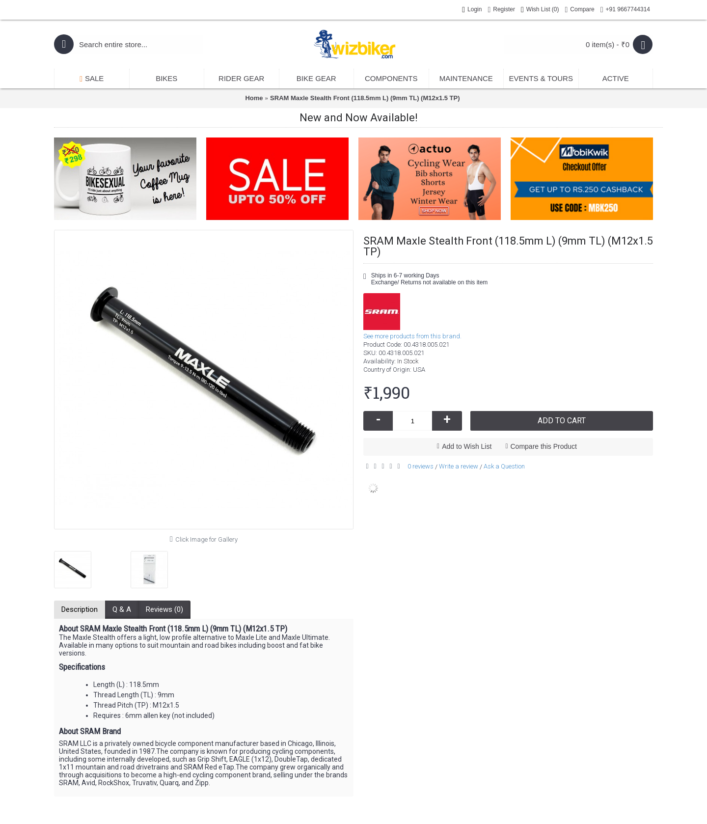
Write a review (458, 466)
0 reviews (421, 466)
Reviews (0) (164, 609)
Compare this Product (544, 446)
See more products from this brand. (412, 336)
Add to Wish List (466, 446)
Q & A (121, 609)
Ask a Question (504, 466)
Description (79, 609)
